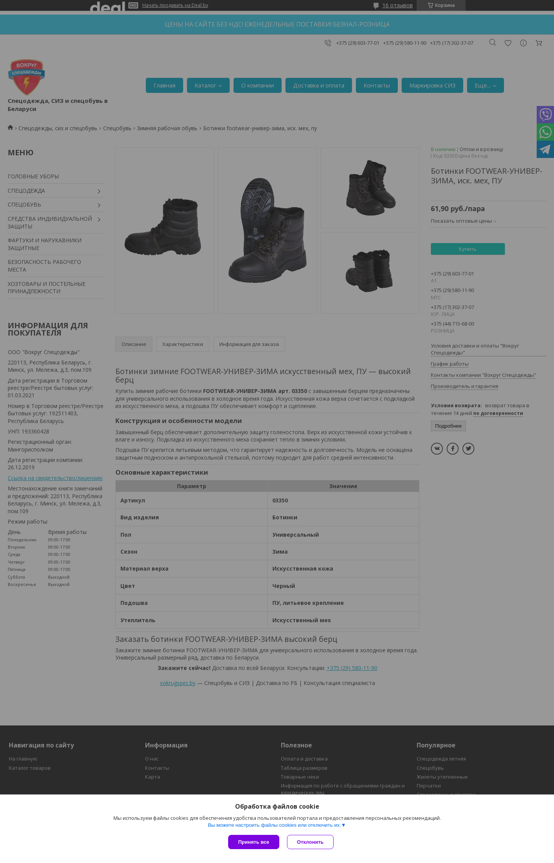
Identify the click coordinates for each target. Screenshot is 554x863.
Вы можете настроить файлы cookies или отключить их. (274, 825)
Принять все (253, 842)
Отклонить (310, 842)
